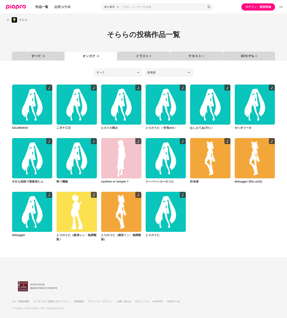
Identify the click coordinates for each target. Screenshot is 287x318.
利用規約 (79, 301)
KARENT (158, 301)
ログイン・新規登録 (258, 6)
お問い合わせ (124, 301)
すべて (38, 56)
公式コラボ (62, 7)
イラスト (143, 56)
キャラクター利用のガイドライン (51, 301)
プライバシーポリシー (100, 301)
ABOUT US (173, 301)
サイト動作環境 (20, 301)
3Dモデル (249, 56)
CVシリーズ (142, 301)
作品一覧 (41, 7)
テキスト (196, 56)
